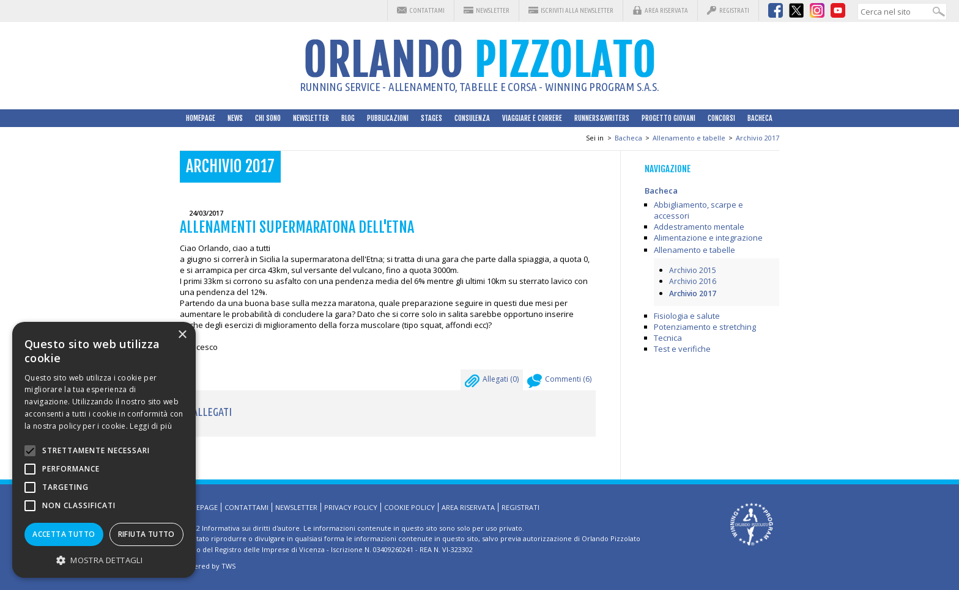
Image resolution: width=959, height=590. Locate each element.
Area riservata (666, 10)
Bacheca (759, 118)
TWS (228, 565)
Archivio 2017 (757, 137)
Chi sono (268, 118)
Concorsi (721, 118)
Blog (348, 118)
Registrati (734, 10)
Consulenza (472, 118)
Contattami (427, 10)
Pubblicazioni (388, 118)
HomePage (200, 118)
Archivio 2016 (692, 281)
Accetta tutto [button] (63, 534)
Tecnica (668, 337)
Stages (431, 118)
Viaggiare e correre (532, 118)
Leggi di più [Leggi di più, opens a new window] (151, 426)
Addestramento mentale (699, 226)
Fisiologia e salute (687, 315)
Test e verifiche (682, 348)
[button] (103, 560)
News (235, 118)
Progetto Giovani (668, 118)
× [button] (182, 335)
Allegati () (492, 382)
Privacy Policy (350, 507)
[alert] (104, 450)
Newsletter (492, 10)
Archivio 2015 (692, 270)
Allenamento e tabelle (689, 137)
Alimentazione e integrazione (708, 237)
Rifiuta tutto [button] (146, 534)
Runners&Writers (601, 118)
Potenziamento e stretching (705, 326)
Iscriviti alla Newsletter (577, 10)
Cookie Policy (409, 507)
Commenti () (559, 382)
